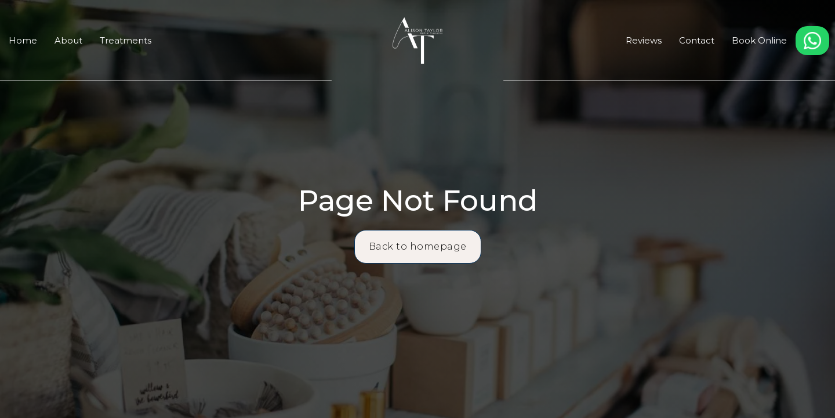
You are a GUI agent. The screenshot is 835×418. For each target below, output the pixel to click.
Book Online (759, 40)
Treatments (125, 40)
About (68, 40)
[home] (417, 41)
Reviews (644, 40)
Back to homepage (418, 246)
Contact (696, 40)
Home (23, 40)
